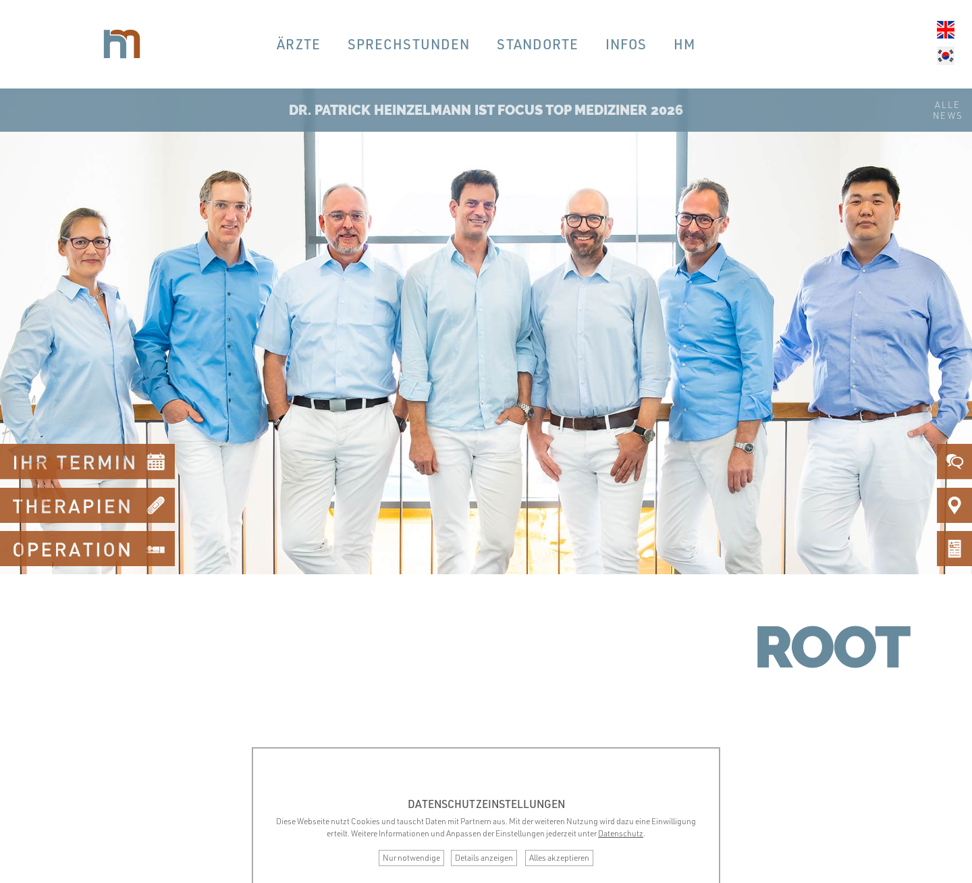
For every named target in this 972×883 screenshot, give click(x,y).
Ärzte (299, 44)
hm (684, 44)
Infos (626, 44)
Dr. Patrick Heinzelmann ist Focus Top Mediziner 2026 (486, 110)
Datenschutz (620, 833)
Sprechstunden (409, 44)
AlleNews (948, 110)
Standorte (537, 44)
